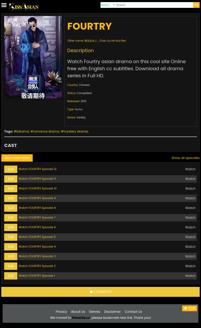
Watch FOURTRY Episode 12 (38, 169)
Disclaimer (112, 311)
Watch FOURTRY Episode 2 (37, 266)
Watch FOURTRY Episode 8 (37, 208)
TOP (190, 308)
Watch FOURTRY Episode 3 (37, 256)
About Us (78, 311)
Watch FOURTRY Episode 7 (37, 217)
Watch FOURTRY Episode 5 (37, 237)
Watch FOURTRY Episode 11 (37, 179)
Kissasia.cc (81, 317)
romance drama (46, 131)
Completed (84, 93)
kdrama (22, 131)
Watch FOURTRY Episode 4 (37, 246)
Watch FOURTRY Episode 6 (37, 227)
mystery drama (76, 131)
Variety (81, 117)
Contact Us (133, 311)
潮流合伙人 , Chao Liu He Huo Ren (105, 41)
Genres (94, 311)
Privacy (61, 311)
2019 (83, 101)
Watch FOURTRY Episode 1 (37, 276)
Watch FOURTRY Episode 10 (38, 188)
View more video (17, 158)
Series (79, 109)
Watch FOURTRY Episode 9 (37, 198)
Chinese (84, 85)
